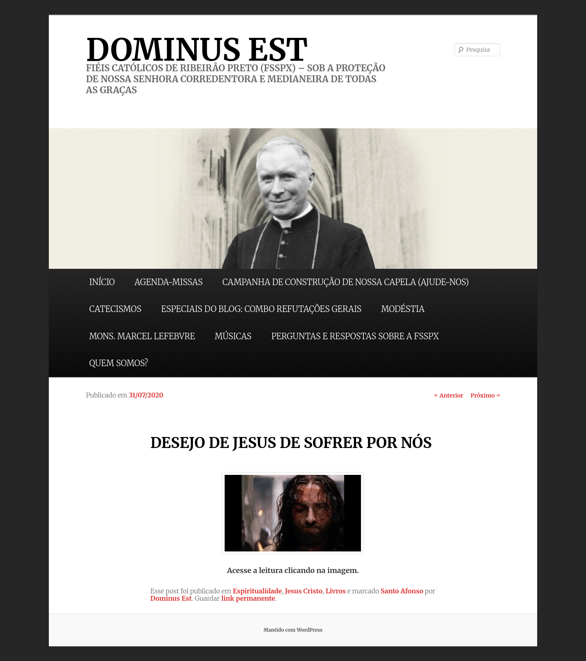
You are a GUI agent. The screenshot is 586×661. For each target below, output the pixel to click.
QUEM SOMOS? (118, 363)
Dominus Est (171, 598)
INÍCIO (102, 282)
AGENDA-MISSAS (169, 282)
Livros (336, 591)
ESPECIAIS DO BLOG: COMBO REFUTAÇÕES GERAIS (261, 309)
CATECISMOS (115, 309)
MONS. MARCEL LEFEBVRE (142, 336)
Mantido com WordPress (292, 630)
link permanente (248, 598)
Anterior (448, 395)
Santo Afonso (401, 591)
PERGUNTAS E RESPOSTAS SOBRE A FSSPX (355, 336)
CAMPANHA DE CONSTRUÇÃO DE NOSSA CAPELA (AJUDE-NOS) (346, 282)
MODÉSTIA (402, 309)
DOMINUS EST (197, 50)
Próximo (485, 395)
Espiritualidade (257, 591)
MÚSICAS (233, 336)
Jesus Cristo (303, 591)
